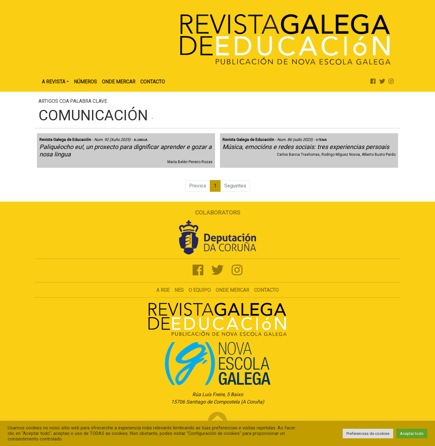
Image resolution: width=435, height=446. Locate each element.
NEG (179, 290)
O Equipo (200, 290)
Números (85, 82)
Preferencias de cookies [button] (367, 433)
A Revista (53, 82)
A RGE (163, 290)
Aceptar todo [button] (412, 433)
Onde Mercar (118, 82)
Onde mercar (232, 290)
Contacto (152, 82)
